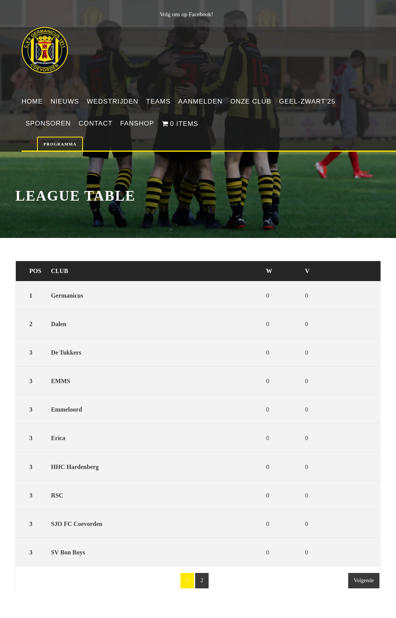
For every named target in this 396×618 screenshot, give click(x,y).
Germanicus (67, 295)
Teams (158, 101)
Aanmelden (200, 101)
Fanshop (137, 123)
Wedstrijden (112, 101)
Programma (60, 144)
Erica (58, 438)
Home (32, 101)
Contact (96, 123)
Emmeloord (66, 409)
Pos (35, 271)
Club (59, 271)
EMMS (60, 381)
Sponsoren (48, 123)
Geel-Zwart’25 (307, 101)
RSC (57, 495)
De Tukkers (66, 352)
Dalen (58, 324)
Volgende (364, 580)
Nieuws (65, 101)
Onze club (250, 101)
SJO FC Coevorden (76, 524)
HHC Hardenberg (75, 467)
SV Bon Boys (68, 552)
